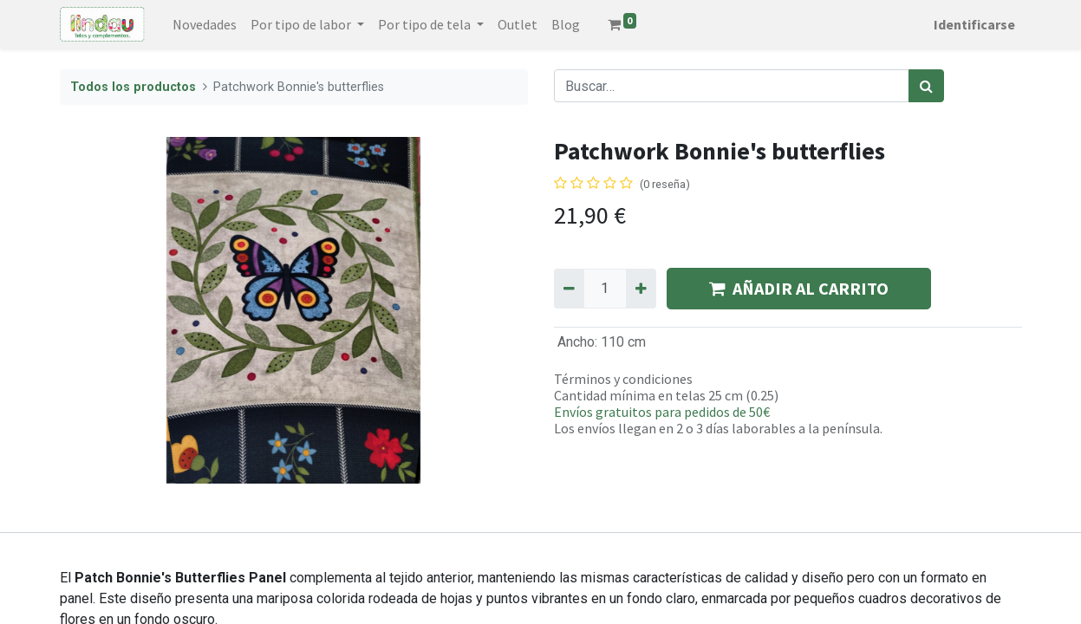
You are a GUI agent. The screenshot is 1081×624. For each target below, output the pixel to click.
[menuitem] (205, 24)
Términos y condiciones (623, 378)
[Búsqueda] (926, 85)
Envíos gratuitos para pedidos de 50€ (662, 411)
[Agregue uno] (641, 289)
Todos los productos (133, 87)
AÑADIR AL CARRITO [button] (799, 288)
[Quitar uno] (569, 289)
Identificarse (974, 24)
